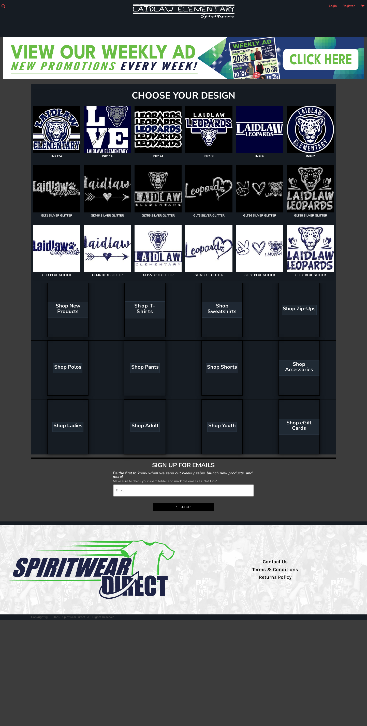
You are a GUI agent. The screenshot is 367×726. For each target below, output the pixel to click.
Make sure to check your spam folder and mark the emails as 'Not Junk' (165, 481)
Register (349, 6)
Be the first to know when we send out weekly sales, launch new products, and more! (183, 475)
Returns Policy (275, 577)
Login (333, 6)
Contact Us (275, 561)
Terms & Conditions (275, 569)
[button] (3, 6)
